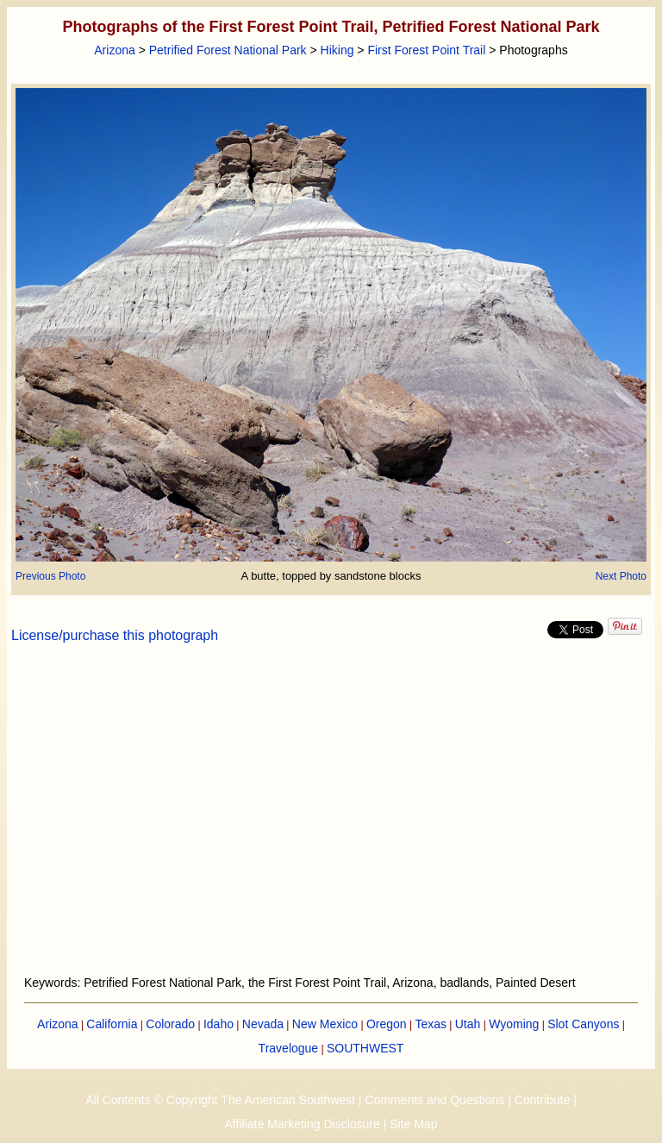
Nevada (263, 1024)
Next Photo (621, 576)
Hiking (337, 50)
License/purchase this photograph (114, 635)
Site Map (413, 1124)
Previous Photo (50, 576)
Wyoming (514, 1024)
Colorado (170, 1024)
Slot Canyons (583, 1024)
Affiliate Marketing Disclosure (302, 1124)
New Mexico (325, 1024)
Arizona (114, 50)
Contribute (543, 1100)
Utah (468, 1024)
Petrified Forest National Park (228, 50)
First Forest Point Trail (426, 50)
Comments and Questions (434, 1100)
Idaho (218, 1024)
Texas (431, 1024)
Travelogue (289, 1048)
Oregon (386, 1024)
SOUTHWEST (365, 1048)
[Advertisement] (331, 819)
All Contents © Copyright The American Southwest (220, 1100)
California (111, 1024)
